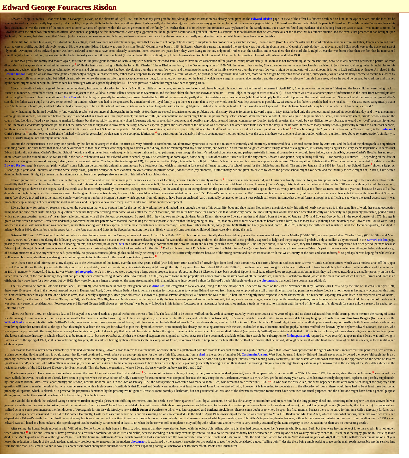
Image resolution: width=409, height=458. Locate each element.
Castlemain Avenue (254, 354)
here (121, 244)
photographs (84, 271)
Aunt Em (70, 97)
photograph (269, 280)
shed (202, 354)
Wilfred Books (14, 322)
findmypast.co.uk (298, 335)
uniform (386, 129)
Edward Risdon (261, 19)
